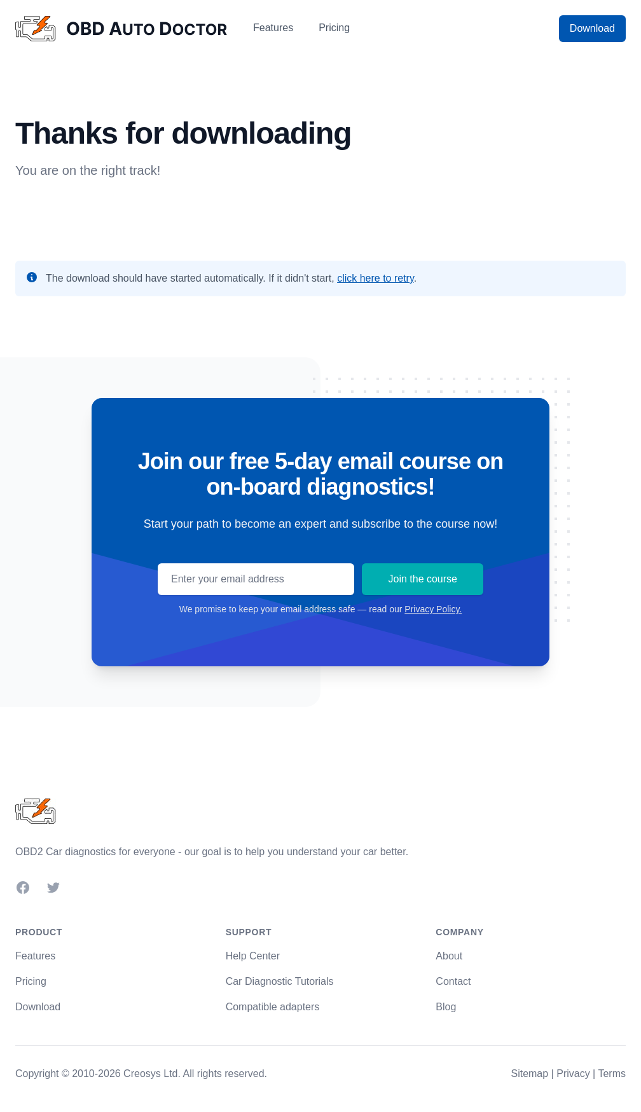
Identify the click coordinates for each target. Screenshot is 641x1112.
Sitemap (529, 1073)
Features (273, 27)
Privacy (572, 1073)
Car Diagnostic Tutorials (280, 981)
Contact (453, 981)
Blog (446, 1006)
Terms (612, 1073)
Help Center (253, 956)
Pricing (334, 27)
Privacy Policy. (433, 609)
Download (592, 28)
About (449, 956)
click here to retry (375, 278)
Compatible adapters (273, 1006)
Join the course (422, 578)
